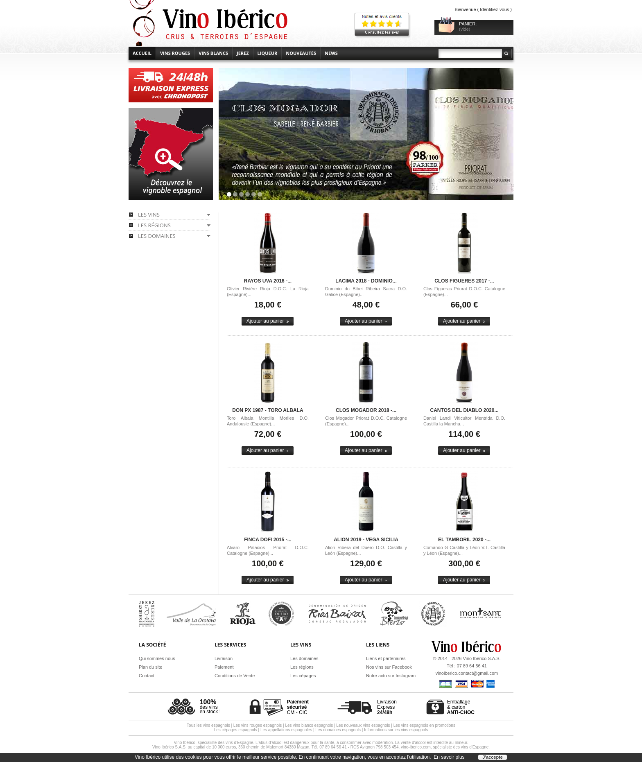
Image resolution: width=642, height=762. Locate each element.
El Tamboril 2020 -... (464, 540)
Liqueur (268, 53)
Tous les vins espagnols (208, 725)
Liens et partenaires (386, 658)
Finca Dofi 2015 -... (268, 540)
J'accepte (492, 757)
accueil (142, 53)
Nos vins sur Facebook (389, 667)
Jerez (243, 53)
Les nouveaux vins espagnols (363, 725)
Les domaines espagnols (338, 730)
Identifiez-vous (494, 9)
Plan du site (150, 667)
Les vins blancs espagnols (309, 725)
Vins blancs (213, 53)
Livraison (224, 658)
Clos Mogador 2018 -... (366, 410)
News (331, 53)
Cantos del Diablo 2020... (464, 410)
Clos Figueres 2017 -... (464, 281)
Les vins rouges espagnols (257, 725)
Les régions (302, 667)
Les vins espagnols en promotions (424, 725)
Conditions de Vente (235, 675)
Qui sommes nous (157, 658)
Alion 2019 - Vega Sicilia (366, 540)
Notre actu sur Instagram (391, 675)
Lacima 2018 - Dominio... (366, 281)
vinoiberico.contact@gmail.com (467, 673)
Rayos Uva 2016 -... (268, 281)
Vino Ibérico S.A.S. (481, 658)
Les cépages (303, 675)
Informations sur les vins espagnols (396, 730)
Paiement (224, 667)
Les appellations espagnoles (286, 730)
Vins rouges (175, 53)
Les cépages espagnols (235, 730)
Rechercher (506, 53)
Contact (146, 675)
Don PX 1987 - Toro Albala (267, 410)
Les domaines (304, 658)
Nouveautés (301, 53)
